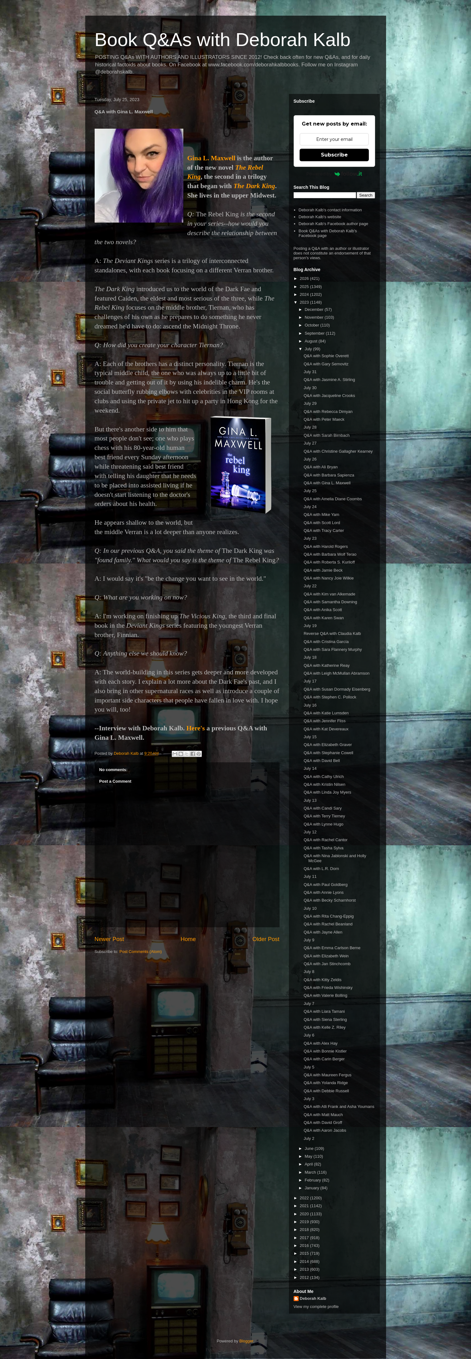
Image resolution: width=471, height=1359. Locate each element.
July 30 (310, 387)
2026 (305, 278)
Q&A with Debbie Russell (326, 1091)
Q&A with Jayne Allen (323, 932)
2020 (305, 1214)
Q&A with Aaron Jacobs (325, 1130)
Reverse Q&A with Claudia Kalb (332, 633)
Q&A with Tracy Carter (324, 530)
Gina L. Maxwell (211, 158)
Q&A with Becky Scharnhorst (330, 900)
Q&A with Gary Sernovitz (326, 364)
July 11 (310, 876)
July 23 (310, 538)
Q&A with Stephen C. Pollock (330, 697)
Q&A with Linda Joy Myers (327, 792)
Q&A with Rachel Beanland (328, 924)
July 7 (309, 1003)
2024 (305, 294)
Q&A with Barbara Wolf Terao (330, 554)
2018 (305, 1229)
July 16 (310, 705)
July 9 (309, 940)
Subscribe (334, 155)
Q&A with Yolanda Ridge (326, 1082)
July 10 (310, 908)
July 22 (310, 586)
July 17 (310, 681)
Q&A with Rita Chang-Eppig (329, 916)
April (309, 1164)
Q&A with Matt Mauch (323, 1114)
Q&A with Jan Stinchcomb (327, 963)
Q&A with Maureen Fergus (327, 1075)
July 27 (310, 443)
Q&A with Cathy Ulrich (324, 776)
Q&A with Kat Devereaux (326, 729)
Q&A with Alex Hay (321, 1043)
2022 (305, 1198)
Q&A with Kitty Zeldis (323, 979)
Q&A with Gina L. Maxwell (327, 483)
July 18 (310, 657)
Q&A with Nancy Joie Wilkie (329, 578)
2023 (305, 302)
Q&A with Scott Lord (322, 522)
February (313, 1180)
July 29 (310, 403)
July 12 (310, 832)
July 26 (310, 459)
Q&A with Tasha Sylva (323, 848)
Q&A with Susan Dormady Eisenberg (337, 689)
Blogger (246, 1341)
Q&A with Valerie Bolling (325, 995)
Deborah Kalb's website (320, 216)
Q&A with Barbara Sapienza (329, 475)
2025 (305, 286)
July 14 (310, 768)
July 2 (309, 1138)
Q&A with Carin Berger (324, 1059)
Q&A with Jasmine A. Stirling (329, 379)
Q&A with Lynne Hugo (323, 824)
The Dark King (254, 186)
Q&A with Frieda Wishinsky (328, 987)
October (312, 325)
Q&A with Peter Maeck (324, 419)
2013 (305, 1269)
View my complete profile (316, 1306)
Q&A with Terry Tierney (324, 816)
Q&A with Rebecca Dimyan (328, 411)
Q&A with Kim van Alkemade (329, 594)
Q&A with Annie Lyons (323, 892)
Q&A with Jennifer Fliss (325, 720)
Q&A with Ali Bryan (321, 467)
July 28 (310, 427)
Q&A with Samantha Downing (330, 602)
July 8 (309, 971)
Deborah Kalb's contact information (330, 210)
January (312, 1188)
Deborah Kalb (313, 1298)
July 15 (310, 736)
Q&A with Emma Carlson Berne (332, 947)
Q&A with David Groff (323, 1122)
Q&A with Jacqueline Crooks (329, 395)
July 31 (310, 371)
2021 (305, 1205)
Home (188, 939)
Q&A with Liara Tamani (324, 1011)
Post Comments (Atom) (140, 951)
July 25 (310, 490)
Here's (195, 728)
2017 (305, 1237)
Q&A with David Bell (322, 760)
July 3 (309, 1098)
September (315, 333)
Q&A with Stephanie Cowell (328, 752)
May (309, 1156)
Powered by (334, 173)
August (311, 341)
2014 (305, 1261)
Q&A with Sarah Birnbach (327, 435)
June (310, 1148)
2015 (305, 1253)
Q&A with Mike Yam (321, 514)
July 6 (309, 1035)
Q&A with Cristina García (326, 641)
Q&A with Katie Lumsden (326, 713)
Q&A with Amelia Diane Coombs (333, 499)
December (315, 309)
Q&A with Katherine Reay (327, 665)
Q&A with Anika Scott (323, 609)
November (315, 317)
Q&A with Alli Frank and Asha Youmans (339, 1106)
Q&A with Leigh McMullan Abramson (336, 673)
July (309, 349)
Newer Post (109, 939)
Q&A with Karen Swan (324, 617)
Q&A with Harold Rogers (326, 546)
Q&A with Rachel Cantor (326, 839)
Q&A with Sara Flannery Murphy (333, 649)
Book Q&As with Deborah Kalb (223, 39)
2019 (305, 1221)
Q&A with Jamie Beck (323, 570)
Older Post (266, 939)
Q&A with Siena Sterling (325, 1019)
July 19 (310, 625)
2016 (305, 1245)
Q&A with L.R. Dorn (321, 868)
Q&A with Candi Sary (323, 808)
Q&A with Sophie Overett (326, 355)
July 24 (310, 506)
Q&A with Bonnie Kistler (325, 1051)
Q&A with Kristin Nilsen (324, 784)
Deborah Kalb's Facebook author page (333, 223)
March (311, 1172)
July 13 (310, 800)
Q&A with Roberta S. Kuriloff (329, 562)
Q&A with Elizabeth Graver (328, 744)
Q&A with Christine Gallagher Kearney (338, 451)
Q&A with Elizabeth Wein (326, 956)
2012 (305, 1277)
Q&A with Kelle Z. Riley (325, 1027)
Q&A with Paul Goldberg (326, 884)
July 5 (309, 1067)
